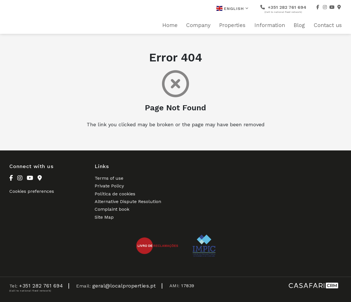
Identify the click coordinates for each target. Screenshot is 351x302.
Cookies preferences (31, 191)
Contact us (328, 25)
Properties (232, 25)
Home (170, 25)
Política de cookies (115, 193)
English (232, 8)
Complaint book (112, 209)
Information (269, 25)
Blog (299, 25)
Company (198, 25)
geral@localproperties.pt (124, 286)
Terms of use (109, 178)
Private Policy (109, 186)
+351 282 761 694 (283, 9)
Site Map (104, 217)
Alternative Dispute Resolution (128, 201)
